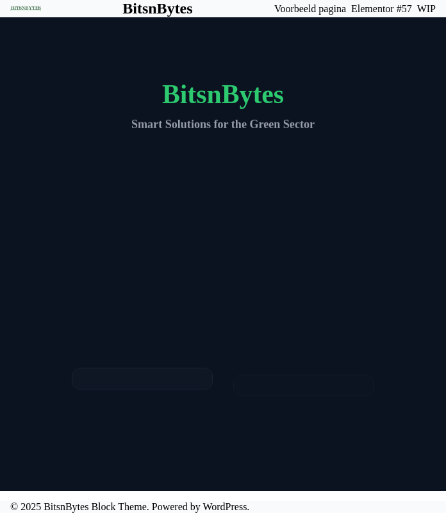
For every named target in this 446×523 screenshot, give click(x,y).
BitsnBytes (157, 8)
